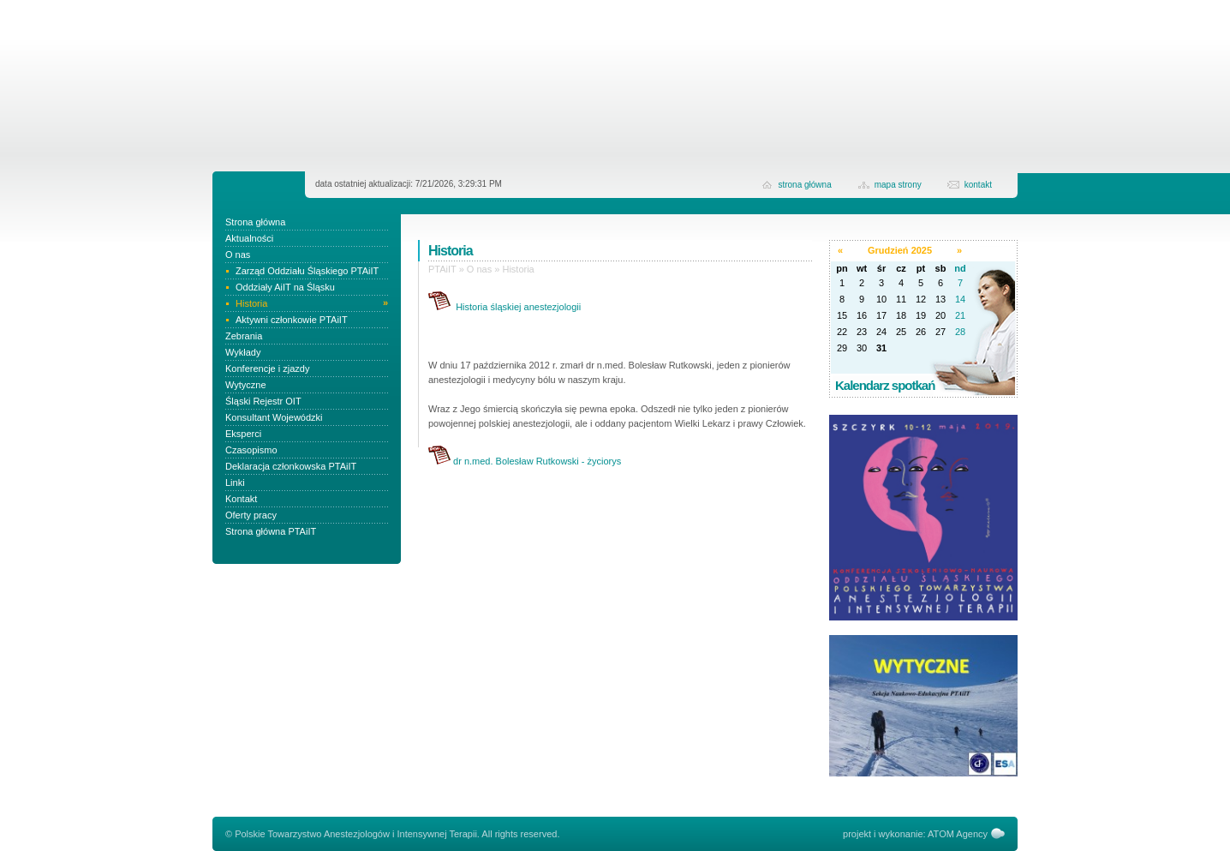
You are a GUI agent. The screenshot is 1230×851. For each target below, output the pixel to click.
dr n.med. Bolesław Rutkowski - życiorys (537, 461)
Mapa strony (898, 184)
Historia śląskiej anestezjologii (518, 307)
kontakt (978, 184)
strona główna (804, 184)
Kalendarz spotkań (884, 385)
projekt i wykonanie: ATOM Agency (915, 834)
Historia (518, 269)
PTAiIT (442, 269)
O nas (479, 269)
